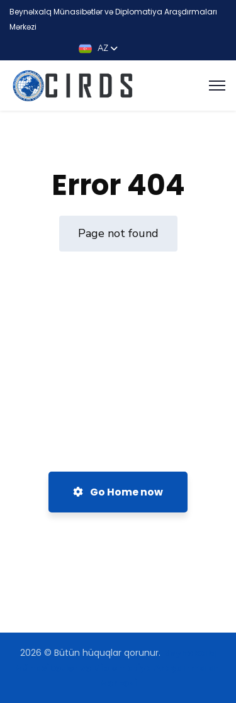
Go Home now (118, 492)
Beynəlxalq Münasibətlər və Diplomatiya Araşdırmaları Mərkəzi (118, 667)
